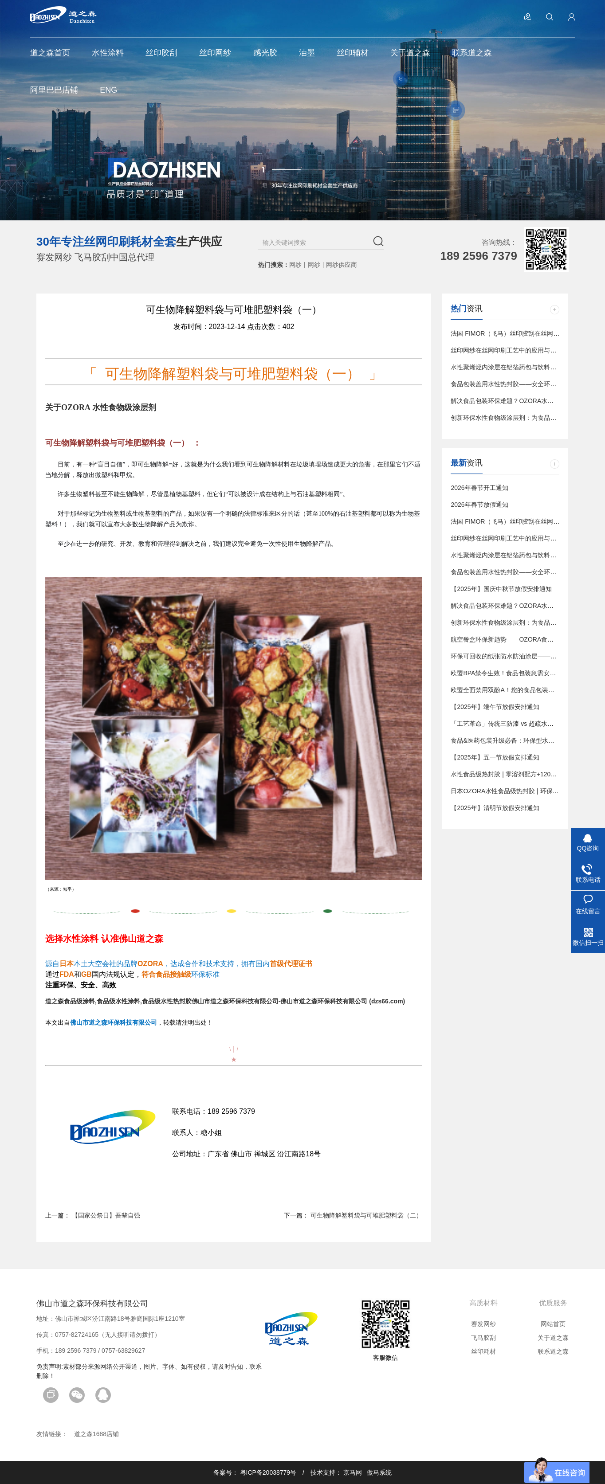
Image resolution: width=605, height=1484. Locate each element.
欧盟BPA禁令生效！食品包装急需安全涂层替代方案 (522, 673)
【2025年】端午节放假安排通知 (495, 706)
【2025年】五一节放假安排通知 (495, 757)
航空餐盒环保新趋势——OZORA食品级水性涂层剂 (521, 639)
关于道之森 (553, 1337)
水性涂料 (80, 939)
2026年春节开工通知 (479, 487)
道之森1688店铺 (96, 1433)
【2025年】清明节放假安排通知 (495, 807)
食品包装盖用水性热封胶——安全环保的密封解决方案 (525, 384)
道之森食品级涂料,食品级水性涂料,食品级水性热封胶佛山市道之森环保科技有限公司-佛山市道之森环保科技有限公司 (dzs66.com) (225, 1001)
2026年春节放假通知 (479, 504)
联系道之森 (553, 1351)
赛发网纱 (483, 1323)
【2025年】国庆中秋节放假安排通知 (501, 588)
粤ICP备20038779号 (268, 1472)
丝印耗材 (483, 1351)
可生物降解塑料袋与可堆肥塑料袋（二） (366, 1215)
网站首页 (553, 1323)
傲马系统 (379, 1472)
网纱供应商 (341, 264)
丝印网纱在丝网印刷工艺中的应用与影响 (506, 350)
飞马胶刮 (483, 1337)
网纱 (295, 264)
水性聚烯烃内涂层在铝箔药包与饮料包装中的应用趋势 (525, 367)
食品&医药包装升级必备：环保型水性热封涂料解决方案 (527, 740)
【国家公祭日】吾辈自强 (106, 1215)
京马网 (352, 1472)
